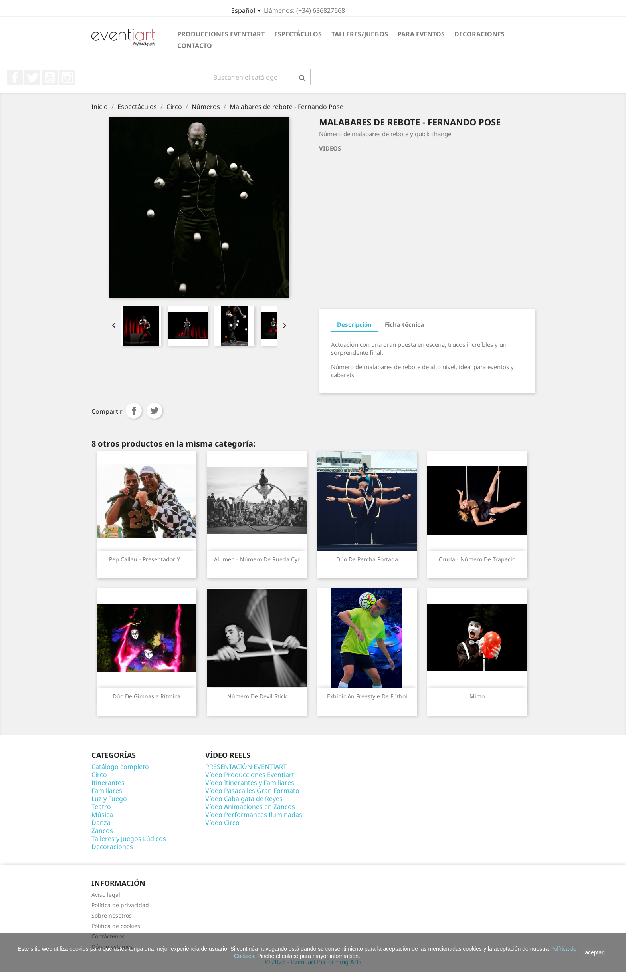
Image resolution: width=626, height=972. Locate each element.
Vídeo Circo (222, 822)
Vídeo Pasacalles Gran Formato (252, 790)
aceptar (594, 952)
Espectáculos (298, 34)
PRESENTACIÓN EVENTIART (246, 766)
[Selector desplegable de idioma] (247, 11)
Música (102, 814)
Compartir (134, 411)
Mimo (477, 696)
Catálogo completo (120, 766)
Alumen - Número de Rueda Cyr (257, 559)
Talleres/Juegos (359, 34)
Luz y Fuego (109, 798)
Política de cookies (115, 926)
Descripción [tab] (354, 324)
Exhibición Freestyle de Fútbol (367, 696)
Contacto (194, 45)
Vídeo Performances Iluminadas (253, 814)
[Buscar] (260, 77)
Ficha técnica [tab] (404, 324)
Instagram (67, 77)
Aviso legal (105, 894)
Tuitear (154, 411)
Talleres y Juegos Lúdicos (128, 838)
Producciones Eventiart (221, 34)
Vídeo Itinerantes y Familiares (249, 782)
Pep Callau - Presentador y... (146, 559)
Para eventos (421, 34)
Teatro (101, 806)
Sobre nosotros (111, 915)
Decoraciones (479, 34)
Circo (99, 774)
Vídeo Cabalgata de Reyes (244, 798)
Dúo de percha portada (367, 559)
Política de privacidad (120, 905)
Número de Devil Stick (257, 696)
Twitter (32, 77)
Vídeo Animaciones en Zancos (250, 806)
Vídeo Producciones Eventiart (249, 774)
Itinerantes (108, 782)
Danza (101, 822)
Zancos (102, 830)
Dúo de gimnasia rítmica (146, 696)
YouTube (50, 77)
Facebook (15, 77)
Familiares (106, 790)
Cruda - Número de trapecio (477, 559)
